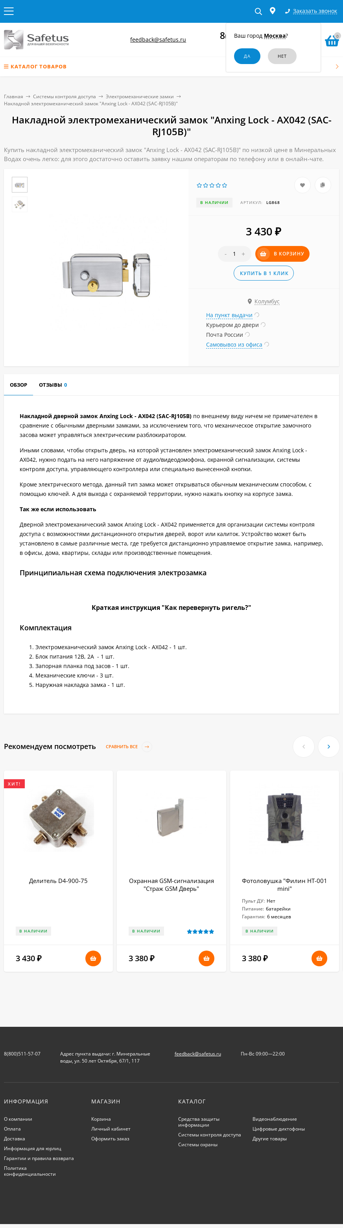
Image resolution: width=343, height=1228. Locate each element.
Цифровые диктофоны (279, 1128)
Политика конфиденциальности (30, 1171)
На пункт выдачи (229, 315)
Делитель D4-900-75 (58, 881)
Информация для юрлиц (32, 1148)
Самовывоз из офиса (234, 344)
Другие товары (270, 1138)
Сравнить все (129, 747)
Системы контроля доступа (64, 96)
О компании (18, 1119)
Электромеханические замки (140, 96)
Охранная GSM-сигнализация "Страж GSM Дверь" (171, 884)
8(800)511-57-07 (22, 1053)
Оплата (12, 1128)
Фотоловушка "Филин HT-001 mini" (284, 884)
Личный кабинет (111, 1128)
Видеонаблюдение (275, 1119)
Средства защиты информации (198, 1122)
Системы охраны (198, 1144)
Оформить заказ (110, 1138)
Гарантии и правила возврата (39, 1158)
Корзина (101, 1119)
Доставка (14, 1138)
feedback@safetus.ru (158, 39)
